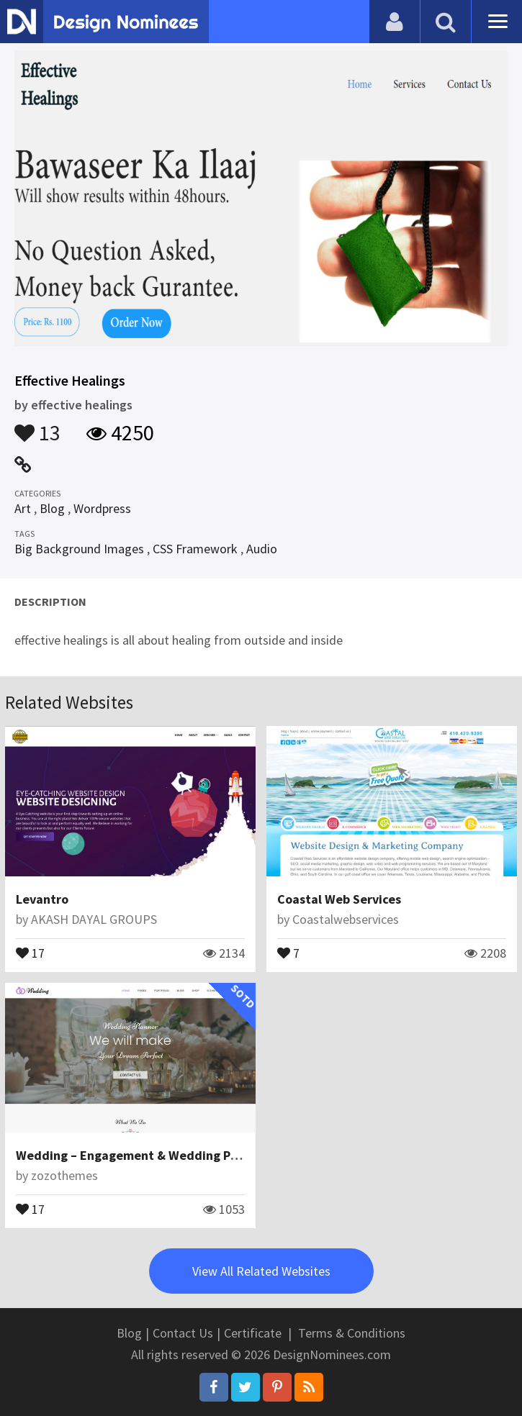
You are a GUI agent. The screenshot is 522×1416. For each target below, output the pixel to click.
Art (22, 508)
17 (30, 952)
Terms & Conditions (351, 1333)
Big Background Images (79, 548)
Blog (52, 508)
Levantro (42, 899)
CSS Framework (195, 548)
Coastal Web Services (339, 899)
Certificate (253, 1333)
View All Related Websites (261, 1271)
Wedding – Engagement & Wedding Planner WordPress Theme (196, 1155)
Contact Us (183, 1333)
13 (37, 426)
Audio (261, 548)
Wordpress (102, 508)
